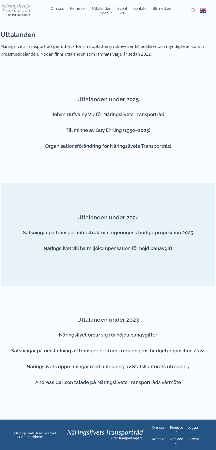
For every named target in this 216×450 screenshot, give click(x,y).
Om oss (57, 8)
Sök (122, 13)
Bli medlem (162, 8)
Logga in (105, 13)
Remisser (78, 8)
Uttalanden (101, 8)
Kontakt (139, 8)
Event (122, 8)
